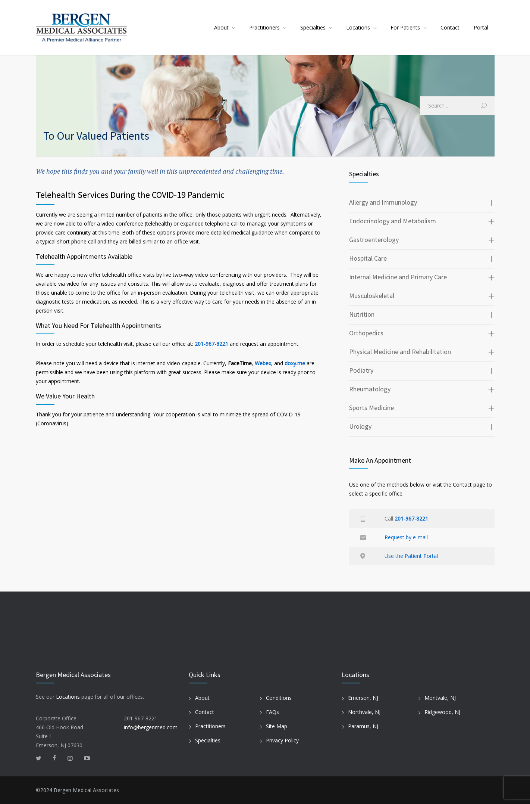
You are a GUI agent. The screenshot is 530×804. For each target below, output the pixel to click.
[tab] (422, 203)
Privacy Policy (282, 740)
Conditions (279, 697)
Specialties (313, 27)
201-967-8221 (211, 343)
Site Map (276, 726)
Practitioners (264, 27)
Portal (481, 27)
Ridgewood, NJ (442, 711)
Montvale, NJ (440, 697)
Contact (450, 27)
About (221, 27)
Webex (263, 363)
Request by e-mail (406, 537)
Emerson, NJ (363, 697)
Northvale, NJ (364, 711)
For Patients (405, 27)
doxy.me (295, 363)
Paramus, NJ (363, 726)
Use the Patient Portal (411, 555)
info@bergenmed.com (151, 727)
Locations (358, 27)
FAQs (272, 711)
